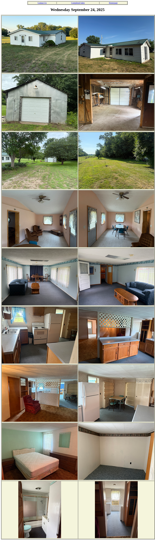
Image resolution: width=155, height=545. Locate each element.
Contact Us (42, 3)
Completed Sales (78, 3)
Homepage (113, 3)
